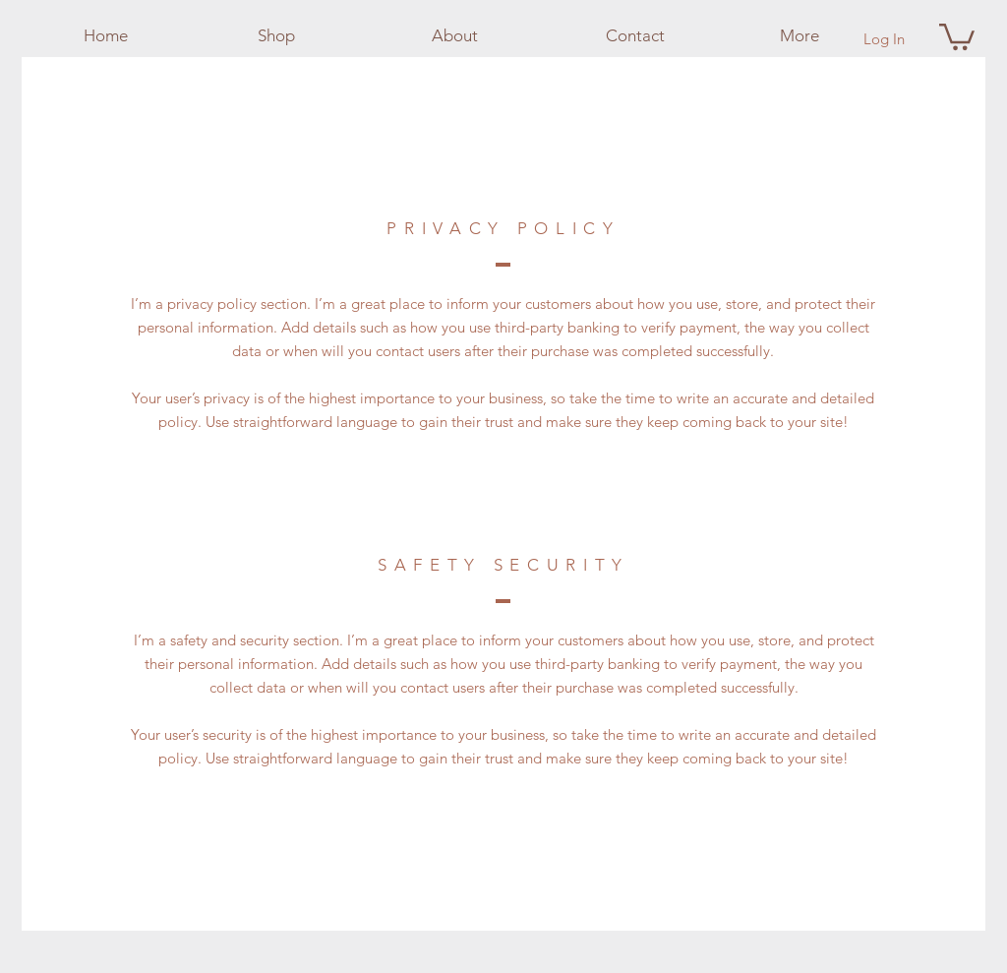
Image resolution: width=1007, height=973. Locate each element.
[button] (957, 35)
